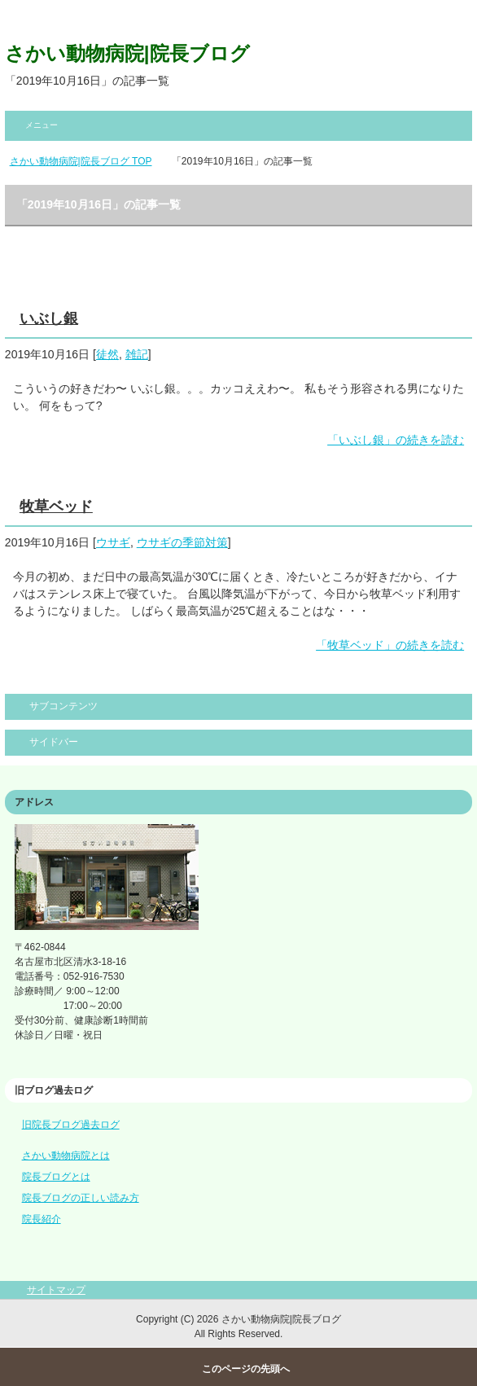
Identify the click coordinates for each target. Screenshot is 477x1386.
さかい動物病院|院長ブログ (127, 53)
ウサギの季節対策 (182, 542)
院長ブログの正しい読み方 (80, 1198)
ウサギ (113, 542)
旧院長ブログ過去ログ (71, 1124)
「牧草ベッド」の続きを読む (390, 644)
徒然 (107, 354)
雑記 (136, 354)
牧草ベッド (56, 506)
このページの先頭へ (246, 1369)
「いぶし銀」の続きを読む (395, 439)
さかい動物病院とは (66, 1155)
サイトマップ (56, 1290)
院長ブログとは (56, 1176)
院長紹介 (41, 1219)
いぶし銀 (49, 318)
